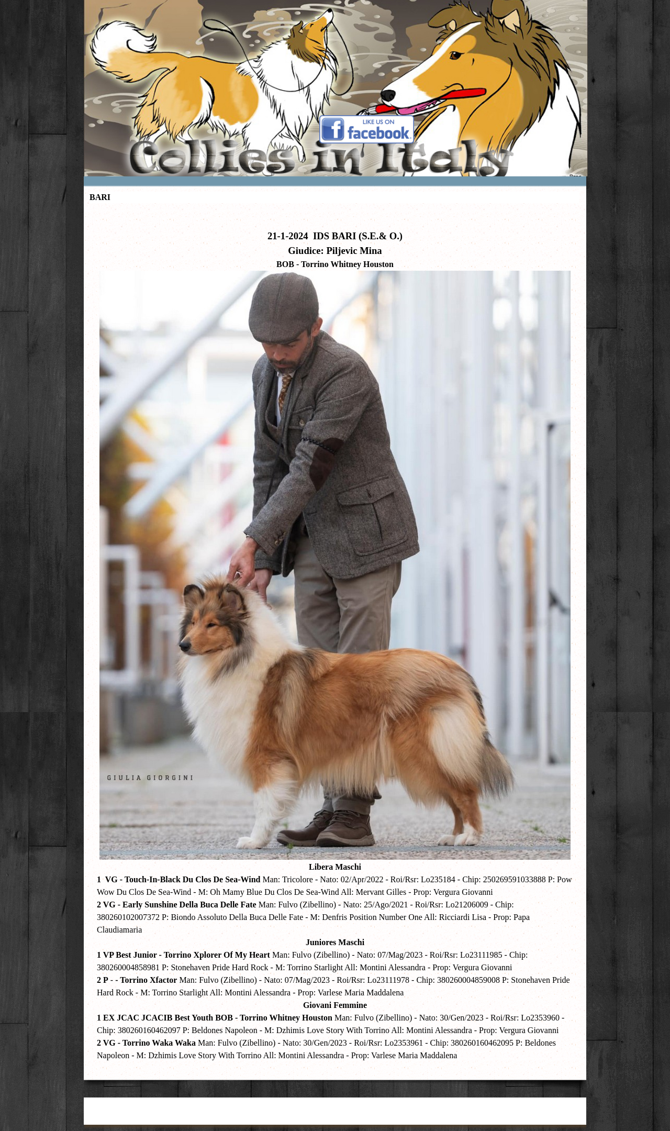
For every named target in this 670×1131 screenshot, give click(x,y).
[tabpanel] (335, 639)
